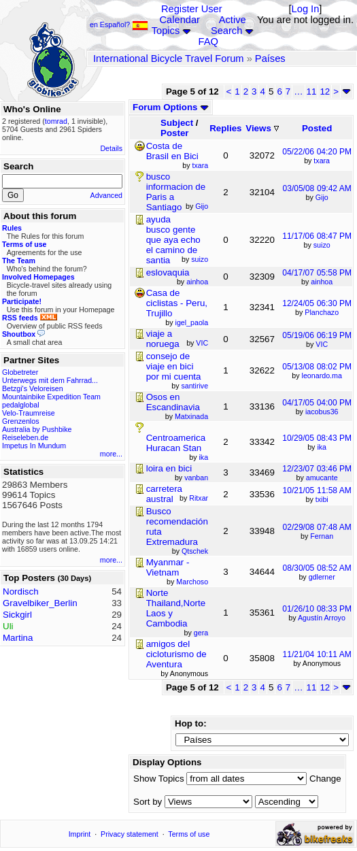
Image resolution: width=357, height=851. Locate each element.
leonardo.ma (322, 375)
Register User (191, 8)
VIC (322, 344)
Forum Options (171, 107)
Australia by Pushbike (36, 429)
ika (321, 447)
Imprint (80, 834)
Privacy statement (129, 834)
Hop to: (191, 723)
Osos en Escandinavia (173, 402)
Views (261, 128)
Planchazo (322, 312)
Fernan (321, 536)
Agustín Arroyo (321, 618)
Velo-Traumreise (28, 413)
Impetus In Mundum (34, 445)
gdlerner (322, 577)
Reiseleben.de (25, 437)
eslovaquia (168, 272)
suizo (321, 245)
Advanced (106, 195)
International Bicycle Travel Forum (168, 58)
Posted (317, 128)
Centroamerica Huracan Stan (175, 443)
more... (111, 454)
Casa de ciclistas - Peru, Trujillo (176, 303)
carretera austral (164, 494)
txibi (322, 499)
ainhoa (322, 282)
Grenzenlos (20, 421)
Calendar (180, 19)
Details (111, 148)
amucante (322, 477)
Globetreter (20, 372)
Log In (306, 8)
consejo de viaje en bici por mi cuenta (173, 366)
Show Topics (158, 778)
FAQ (208, 41)
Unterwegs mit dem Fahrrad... (50, 380)
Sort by (147, 802)
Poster (174, 133)
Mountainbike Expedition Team (51, 397)
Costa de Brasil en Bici (172, 151)
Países (270, 58)
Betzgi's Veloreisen (32, 388)
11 (312, 91)
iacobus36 (322, 411)
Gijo (322, 197)
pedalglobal (20, 405)
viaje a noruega (163, 339)
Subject (176, 123)
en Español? (119, 24)
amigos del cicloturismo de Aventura (176, 654)
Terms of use (188, 834)
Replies (225, 128)
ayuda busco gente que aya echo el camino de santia (173, 239)
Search (226, 30)
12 (325, 91)
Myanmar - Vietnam (168, 567)
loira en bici (169, 468)
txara (321, 160)
